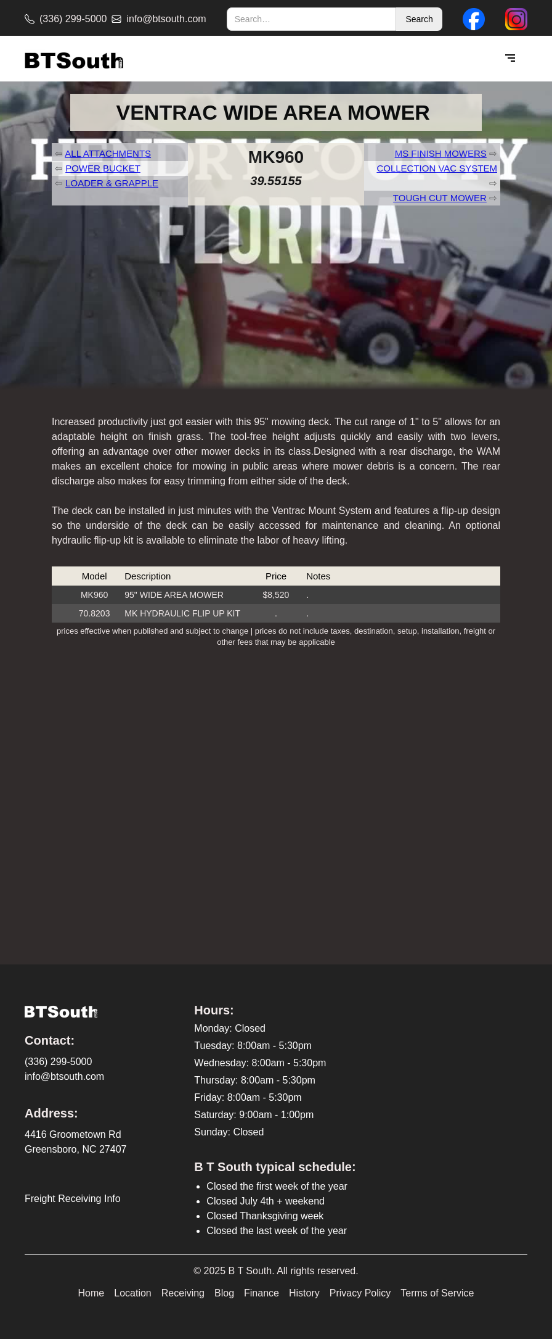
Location (133, 1293)
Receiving (183, 1293)
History (304, 1293)
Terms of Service (437, 1293)
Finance (261, 1293)
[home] (74, 59)
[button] (510, 59)
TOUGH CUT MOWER (440, 198)
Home (91, 1293)
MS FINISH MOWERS (441, 153)
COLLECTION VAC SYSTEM (436, 168)
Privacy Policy (360, 1293)
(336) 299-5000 (58, 1061)
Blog (224, 1293)
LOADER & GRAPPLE (111, 183)
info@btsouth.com (64, 1076)
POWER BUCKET (102, 168)
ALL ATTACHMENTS (108, 153)
